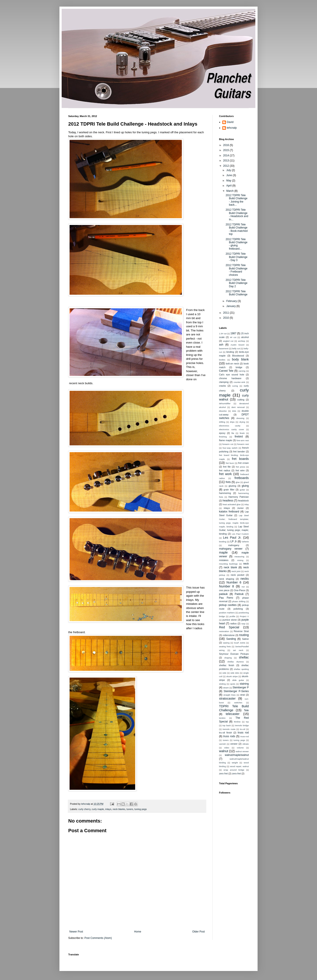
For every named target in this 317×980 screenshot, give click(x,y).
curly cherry (84, 809)
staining (244, 683)
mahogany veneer (231, 548)
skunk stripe (232, 676)
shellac (244, 657)
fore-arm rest (243, 440)
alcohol (245, 337)
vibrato (245, 744)
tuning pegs (141, 809)
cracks (222, 385)
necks (244, 578)
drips (232, 422)
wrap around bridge (233, 770)
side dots (234, 673)
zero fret (223, 773)
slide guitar (238, 680)
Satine (245, 639)
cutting (240, 399)
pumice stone (229, 619)
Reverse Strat (241, 631)
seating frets (225, 646)
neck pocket (237, 575)
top (247, 721)
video (226, 747)
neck (246, 563)
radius (233, 623)
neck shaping (226, 579)
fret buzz (230, 463)
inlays (108, 809)
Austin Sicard (237, 345)
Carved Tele (226, 370)
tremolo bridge (242, 725)
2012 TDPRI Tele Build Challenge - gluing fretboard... (236, 244)
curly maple (98, 809)
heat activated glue (232, 504)
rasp (243, 623)
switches (238, 702)
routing (244, 635)
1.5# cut (223, 333)
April (229, 185)
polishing (238, 608)
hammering (225, 493)
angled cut (228, 341)
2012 (226, 165)
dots (234, 411)
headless (228, 500)
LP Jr (233, 541)
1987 (233, 333)
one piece (224, 590)
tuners (130, 809)
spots (232, 684)
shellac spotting (241, 669)
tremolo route (229, 729)
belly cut (236, 348)
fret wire (240, 470)
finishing (223, 436)
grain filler (229, 489)
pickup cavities (228, 605)
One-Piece (239, 590)
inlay (246, 504)
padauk (223, 594)
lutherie (245, 541)
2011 (226, 312)
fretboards (241, 478)
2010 (226, 317)
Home (137, 931)
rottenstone (229, 635)
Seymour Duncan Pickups (234, 654)
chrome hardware (230, 378)
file (232, 433)
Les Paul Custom (240, 534)
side (224, 673)
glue (238, 482)
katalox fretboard (229, 511)
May (229, 180)
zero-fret (236, 773)
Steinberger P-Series (236, 691)
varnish (222, 744)
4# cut (233, 337)
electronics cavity (229, 425)
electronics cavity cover (231, 429)
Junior (240, 508)
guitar (242, 489)
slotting (222, 684)
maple (223, 552)
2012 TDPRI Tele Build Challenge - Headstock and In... (237, 214)
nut (243, 586)
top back (227, 725)
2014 (226, 155)
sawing (226, 643)
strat (242, 694)
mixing (240, 560)
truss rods (229, 736)
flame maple (225, 440)
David (230, 122)
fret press (240, 467)
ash (221, 344)
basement (223, 348)
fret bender (239, 451)
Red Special (229, 627)
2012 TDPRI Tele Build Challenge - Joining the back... (236, 200)
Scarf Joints (239, 643)
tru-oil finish (225, 732)
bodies (222, 359)
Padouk (239, 594)
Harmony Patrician (239, 496)
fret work (225, 474)
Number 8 (226, 586)
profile (232, 616)
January (231, 306)
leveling (222, 541)
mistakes (224, 560)
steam (226, 687)
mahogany (233, 545)
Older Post (198, 931)
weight (235, 762)
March (230, 190)
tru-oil (242, 729)
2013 (226, 160)
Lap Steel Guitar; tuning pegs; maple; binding (234, 530)
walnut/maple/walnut (237, 755)
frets (228, 482)
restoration (224, 631)
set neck (238, 650)
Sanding (231, 638)
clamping (224, 382)
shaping (228, 657)
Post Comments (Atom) (98, 938)
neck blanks (119, 809)
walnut (223, 751)
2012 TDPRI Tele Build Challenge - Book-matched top (237, 229)
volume (240, 747)
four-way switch (230, 448)
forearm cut (227, 444)
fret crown (243, 463)
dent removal (238, 407)
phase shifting (238, 601)
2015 (226, 150)
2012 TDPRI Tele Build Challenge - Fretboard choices (236, 270)
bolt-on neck (232, 363)
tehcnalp (232, 127)
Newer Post (76, 931)
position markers (227, 612)
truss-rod (244, 736)
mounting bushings (228, 564)
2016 (226, 145)
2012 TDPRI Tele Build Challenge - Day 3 (236, 257)
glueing (232, 486)
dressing (240, 418)
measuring (239, 556)
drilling (222, 422)
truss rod (243, 732)
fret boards (240, 459)
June (229, 175)
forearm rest (243, 444)
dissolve (223, 411)
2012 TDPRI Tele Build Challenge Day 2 (236, 283)
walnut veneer (242, 751)
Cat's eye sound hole (231, 374)
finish (242, 433)
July (229, 170)
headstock (243, 500)
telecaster (233, 714)
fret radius (224, 470)
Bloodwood (238, 355)
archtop (241, 341)
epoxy (222, 433)
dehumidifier (224, 403)
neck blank (230, 567)
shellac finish (226, 665)
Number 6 (234, 582)
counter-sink (239, 382)
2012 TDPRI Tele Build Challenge (236, 293)
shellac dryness (235, 661)
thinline (237, 721)
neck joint (235, 571)
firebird (239, 436)
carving (242, 371)
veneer (234, 743)
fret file (227, 466)
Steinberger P (241, 687)
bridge (239, 367)
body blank (240, 359)
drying (242, 422)
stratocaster (227, 698)
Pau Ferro (226, 597)
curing (235, 386)
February (232, 301)
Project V (244, 616)
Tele (246, 710)
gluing (245, 485)
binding (230, 352)
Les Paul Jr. (232, 537)
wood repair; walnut (239, 766)
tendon (222, 718)
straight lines (229, 695)
